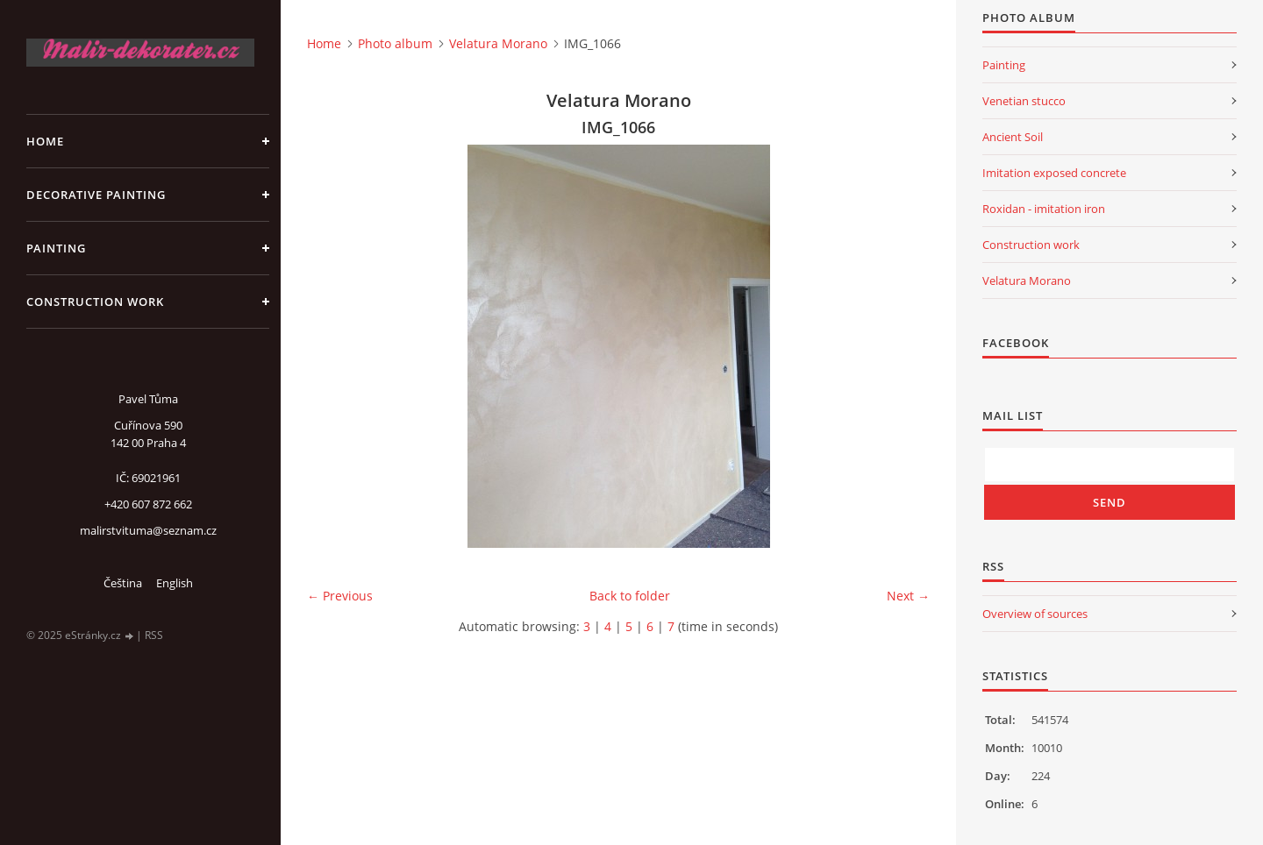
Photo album (395, 43)
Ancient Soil (1012, 137)
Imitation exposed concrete (1054, 173)
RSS (154, 635)
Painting (56, 248)
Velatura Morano (498, 43)
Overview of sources (1035, 613)
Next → (908, 595)
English (174, 583)
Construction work (95, 301)
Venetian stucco (1024, 101)
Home (45, 141)
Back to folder (629, 595)
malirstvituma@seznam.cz (148, 530)
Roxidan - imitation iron (1043, 209)
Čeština (122, 583)
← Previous (340, 595)
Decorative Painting (96, 194)
